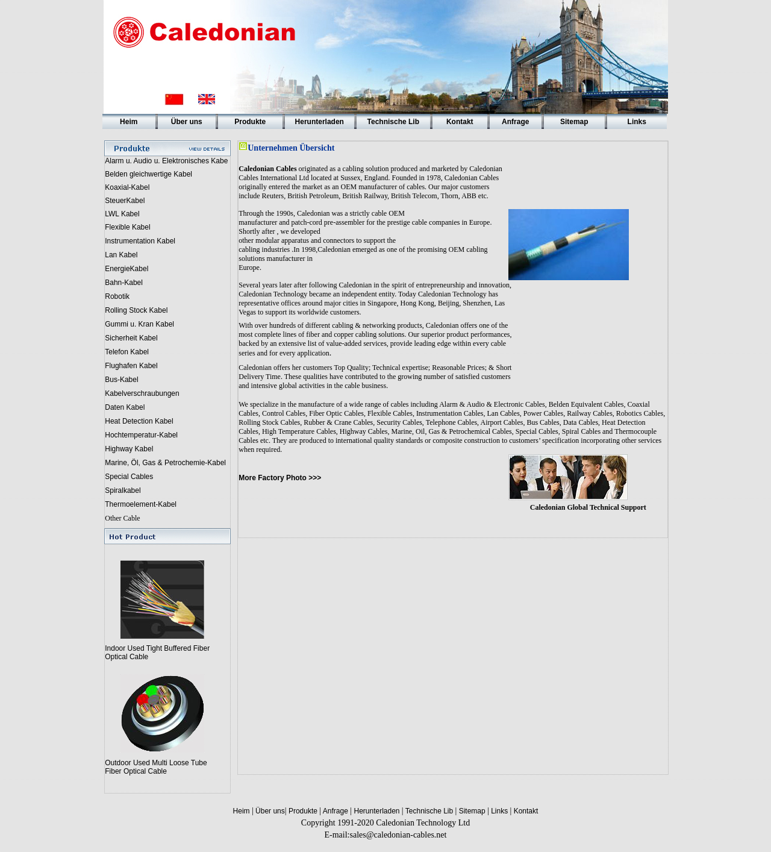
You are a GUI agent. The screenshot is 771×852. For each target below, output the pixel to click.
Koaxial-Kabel (127, 187)
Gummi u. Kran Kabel (139, 324)
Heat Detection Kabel (139, 421)
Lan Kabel (121, 255)
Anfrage (334, 811)
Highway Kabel (129, 449)
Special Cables (129, 476)
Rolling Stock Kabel (136, 310)
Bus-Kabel (121, 379)
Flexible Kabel (127, 227)
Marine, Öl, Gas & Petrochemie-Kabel (165, 463)
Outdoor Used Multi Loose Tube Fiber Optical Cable (156, 767)
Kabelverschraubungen (142, 393)
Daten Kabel (125, 407)
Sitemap (472, 811)
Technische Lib (429, 811)
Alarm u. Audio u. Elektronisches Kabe (166, 161)
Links (499, 811)
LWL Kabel (122, 214)
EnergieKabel (126, 269)
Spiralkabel (122, 490)
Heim (242, 811)
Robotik (117, 296)
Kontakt (524, 811)
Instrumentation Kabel (140, 241)
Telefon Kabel (127, 352)
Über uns (269, 811)
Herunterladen (377, 811)
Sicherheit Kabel (131, 338)
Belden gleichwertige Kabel (148, 174)
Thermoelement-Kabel (140, 504)
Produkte (303, 811)
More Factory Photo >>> (280, 478)
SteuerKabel (125, 200)
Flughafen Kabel (131, 366)
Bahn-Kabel (124, 282)
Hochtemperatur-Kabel (141, 435)
